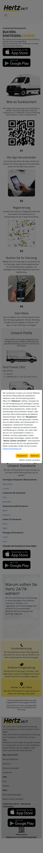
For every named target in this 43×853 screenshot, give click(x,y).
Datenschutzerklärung (12, 448)
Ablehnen (35, 455)
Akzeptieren (22, 455)
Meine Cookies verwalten (29, 460)
